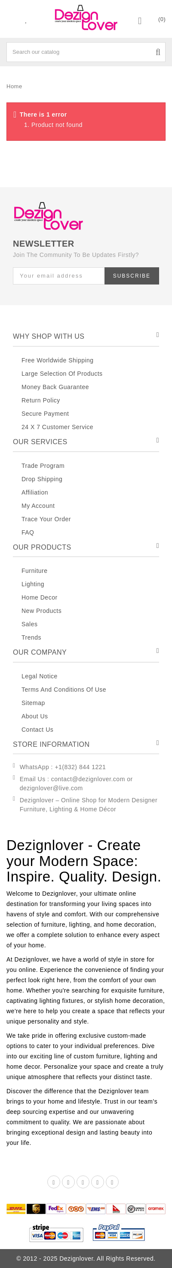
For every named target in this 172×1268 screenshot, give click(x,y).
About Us (35, 716)
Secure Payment (45, 413)
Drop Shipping (42, 479)
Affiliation (35, 492)
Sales (30, 624)
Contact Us (37, 729)
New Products (41, 610)
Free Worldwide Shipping (58, 360)
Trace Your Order (46, 519)
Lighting (33, 584)
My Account (38, 505)
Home (14, 86)
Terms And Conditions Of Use (64, 689)
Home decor (40, 597)
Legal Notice (40, 676)
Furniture (35, 570)
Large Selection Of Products (62, 373)
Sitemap (33, 702)
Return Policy (41, 400)
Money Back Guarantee (55, 386)
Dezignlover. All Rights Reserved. (107, 1258)
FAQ (28, 532)
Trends (31, 637)
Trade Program (43, 465)
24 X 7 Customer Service (57, 427)
